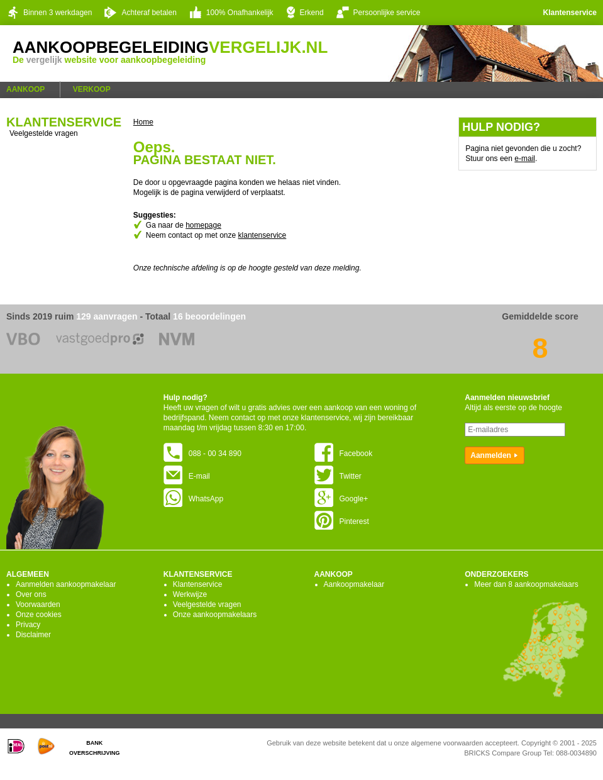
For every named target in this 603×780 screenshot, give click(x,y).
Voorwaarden (38, 604)
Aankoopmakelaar (354, 584)
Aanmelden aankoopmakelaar (66, 584)
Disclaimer (33, 634)
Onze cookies (39, 614)
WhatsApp (193, 498)
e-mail (524, 158)
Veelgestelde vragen (43, 133)
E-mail (186, 476)
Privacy (28, 624)
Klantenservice (570, 12)
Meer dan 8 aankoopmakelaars (526, 584)
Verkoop (92, 89)
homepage (203, 225)
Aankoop (25, 89)
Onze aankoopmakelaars (215, 614)
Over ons (31, 594)
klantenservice (262, 235)
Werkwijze (190, 594)
